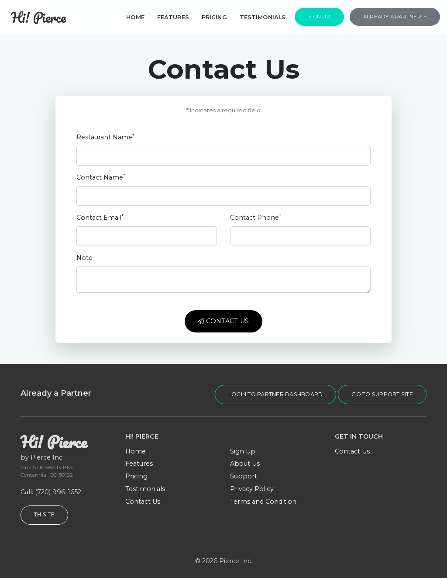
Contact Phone (255, 217)
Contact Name (100, 177)
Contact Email (100, 217)
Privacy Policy (252, 489)
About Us (245, 463)
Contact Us (223, 321)
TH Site (44, 514)
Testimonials (263, 17)
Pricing (214, 17)
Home (135, 17)
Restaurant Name (105, 137)
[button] (395, 17)
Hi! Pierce (38, 17)
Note (84, 258)
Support (243, 476)
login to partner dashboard (275, 394)
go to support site (382, 394)
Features (173, 17)
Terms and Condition (263, 501)
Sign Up (319, 17)
